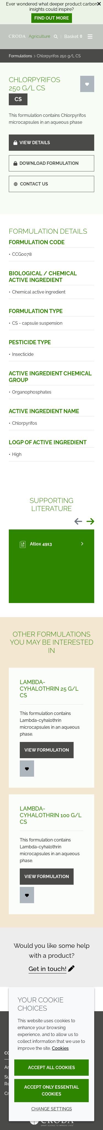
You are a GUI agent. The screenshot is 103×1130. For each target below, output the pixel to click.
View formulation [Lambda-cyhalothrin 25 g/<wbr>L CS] (46, 750)
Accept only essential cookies (51, 1091)
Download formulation (46, 163)
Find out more (51, 18)
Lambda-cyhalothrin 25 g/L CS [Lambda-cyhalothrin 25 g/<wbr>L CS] (49, 689)
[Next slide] (90, 522)
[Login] (87, 84)
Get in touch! (47, 968)
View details (31, 142)
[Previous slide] (78, 522)
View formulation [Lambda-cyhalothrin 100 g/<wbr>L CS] (46, 876)
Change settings (51, 1109)
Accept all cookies (51, 1067)
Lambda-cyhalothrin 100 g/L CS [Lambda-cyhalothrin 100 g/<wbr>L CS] (50, 815)
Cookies (60, 1048)
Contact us (30, 184)
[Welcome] (30, 36)
